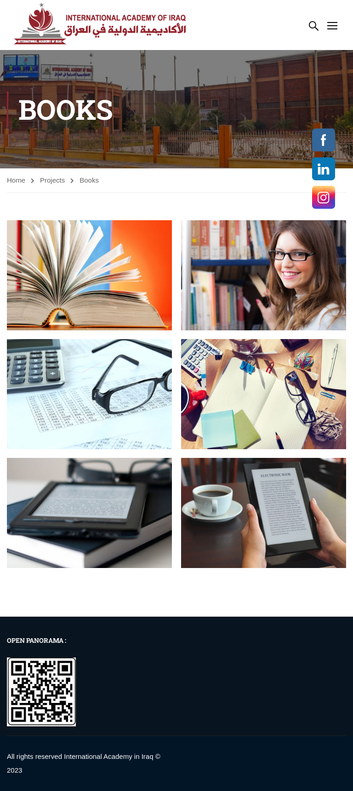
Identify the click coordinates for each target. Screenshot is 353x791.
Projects (52, 180)
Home (16, 180)
